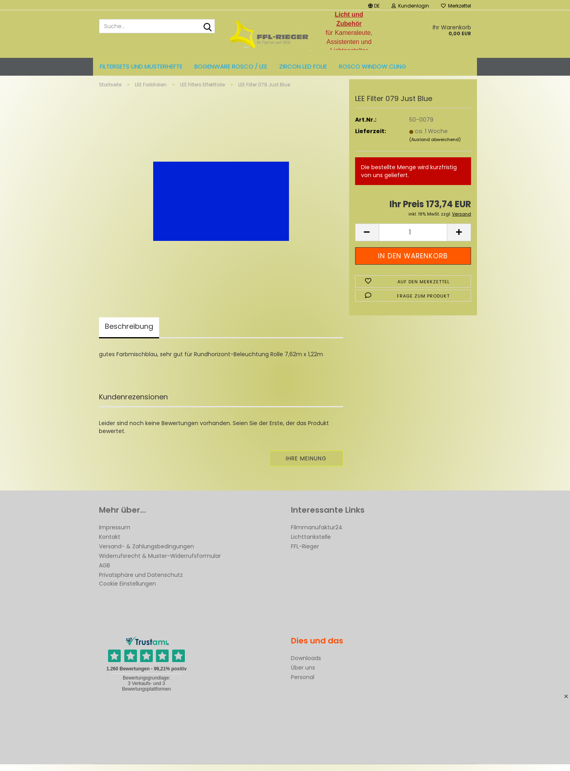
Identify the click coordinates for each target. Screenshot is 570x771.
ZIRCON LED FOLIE (303, 66)
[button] (374, 5)
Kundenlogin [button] (410, 5)
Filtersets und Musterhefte (141, 66)
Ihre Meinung (306, 465)
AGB (104, 572)
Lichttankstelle (311, 544)
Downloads (306, 665)
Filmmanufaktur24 (316, 534)
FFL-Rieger (305, 553)
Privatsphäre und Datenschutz (141, 582)
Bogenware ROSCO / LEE (230, 66)
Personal (302, 684)
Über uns (303, 674)
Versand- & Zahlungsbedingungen (146, 553)
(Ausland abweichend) (435, 146)
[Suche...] (207, 26)
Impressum (114, 534)
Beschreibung (129, 333)
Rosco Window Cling (372, 66)
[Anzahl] (413, 239)
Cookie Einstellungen (127, 590)
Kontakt (109, 544)
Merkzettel (456, 5)
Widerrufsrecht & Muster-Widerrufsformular (160, 563)
